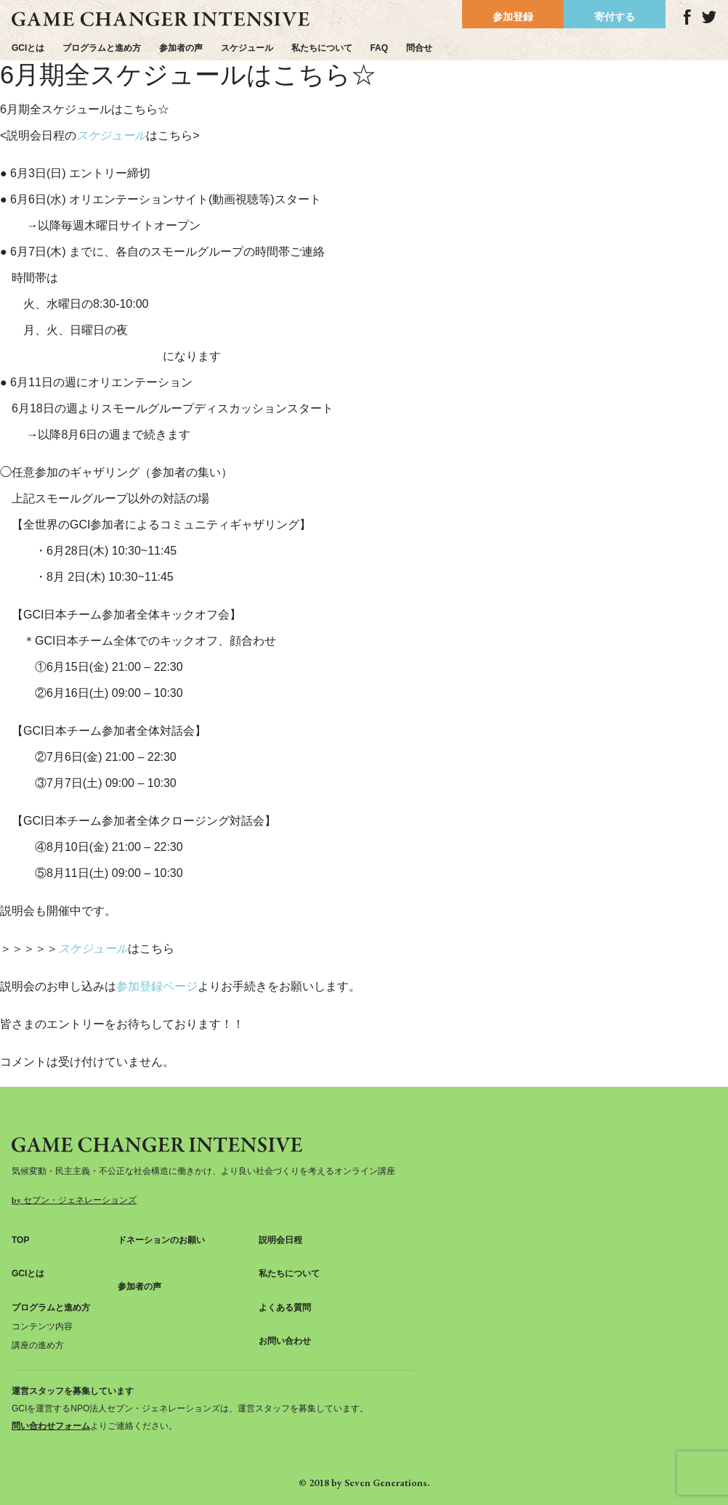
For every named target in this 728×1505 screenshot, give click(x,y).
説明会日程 (280, 1240)
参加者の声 (181, 48)
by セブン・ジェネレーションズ (74, 1200)
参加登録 (513, 17)
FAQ (379, 48)
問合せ (419, 48)
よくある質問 (285, 1307)
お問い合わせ (285, 1341)
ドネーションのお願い (161, 1240)
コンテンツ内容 (42, 1326)
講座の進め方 (38, 1345)
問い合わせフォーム (51, 1426)
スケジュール (247, 48)
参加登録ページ (157, 986)
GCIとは (28, 48)
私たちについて (321, 48)
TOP (20, 1240)
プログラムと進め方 (101, 48)
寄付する (614, 17)
